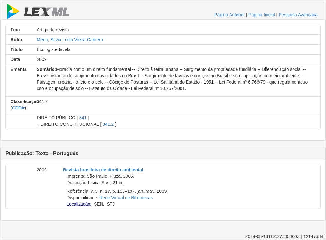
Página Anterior (229, 14)
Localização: (79, 203)
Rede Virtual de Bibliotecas (126, 197)
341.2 (108, 124)
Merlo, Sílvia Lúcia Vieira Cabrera (70, 39)
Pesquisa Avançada (298, 14)
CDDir (18, 107)
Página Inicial (261, 14)
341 (83, 117)
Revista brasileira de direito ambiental (103, 169)
